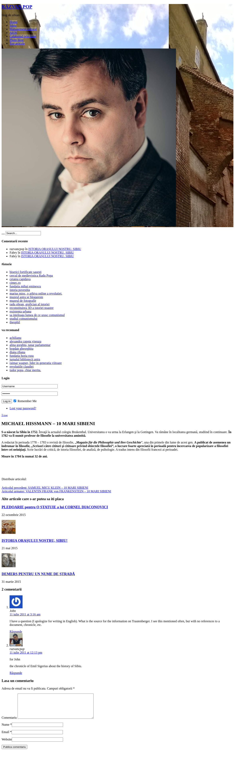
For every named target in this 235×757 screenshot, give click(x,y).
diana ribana (17, 352)
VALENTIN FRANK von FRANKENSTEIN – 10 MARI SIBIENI (56, 491)
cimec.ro (15, 282)
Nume (5, 729)
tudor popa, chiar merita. (25, 370)
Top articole (17, 43)
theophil (15, 322)
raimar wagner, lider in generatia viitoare (36, 363)
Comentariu (9, 722)
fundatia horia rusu (22, 355)
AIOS (13, 32)
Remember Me (25, 401)
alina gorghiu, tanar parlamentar (30, 345)
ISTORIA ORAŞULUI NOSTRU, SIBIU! (34, 540)
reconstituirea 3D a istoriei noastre (31, 308)
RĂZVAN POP (17, 6)
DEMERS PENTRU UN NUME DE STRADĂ (38, 574)
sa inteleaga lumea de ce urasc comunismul (37, 315)
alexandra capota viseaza (25, 341)
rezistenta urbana (20, 311)
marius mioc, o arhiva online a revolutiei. (36, 293)
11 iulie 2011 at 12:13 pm (26, 652)
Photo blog (17, 40)
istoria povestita (20, 290)
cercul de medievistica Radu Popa (31, 275)
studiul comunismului (23, 318)
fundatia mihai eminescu (25, 286)
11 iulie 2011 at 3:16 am (25, 614)
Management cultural (23, 29)
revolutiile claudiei (22, 366)
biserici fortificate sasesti (25, 272)
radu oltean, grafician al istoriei (29, 304)
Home (13, 22)
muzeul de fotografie (23, 300)
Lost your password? (23, 408)
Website (7, 744)
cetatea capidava (20, 279)
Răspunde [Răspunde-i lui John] (16, 631)
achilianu (15, 337)
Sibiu (13, 25)
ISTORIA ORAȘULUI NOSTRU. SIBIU (54, 249)
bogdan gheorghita (21, 348)
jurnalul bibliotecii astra (25, 359)
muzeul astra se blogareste (26, 297)
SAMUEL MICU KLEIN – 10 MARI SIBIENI (45, 487)
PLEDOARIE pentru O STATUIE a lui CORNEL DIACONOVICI (55, 507)
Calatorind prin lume (23, 36)
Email (5, 736)
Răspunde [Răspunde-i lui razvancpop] (16, 673)
